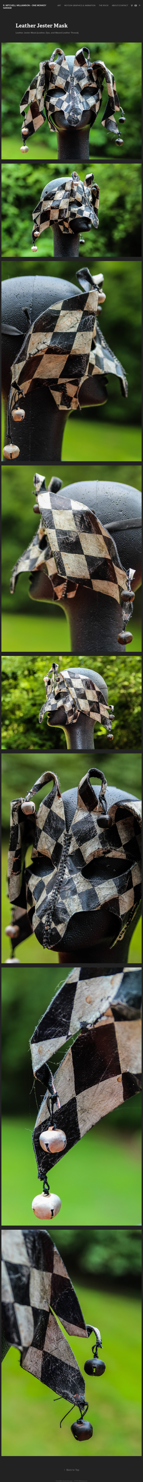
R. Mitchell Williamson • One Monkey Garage (25, 6)
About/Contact (120, 5)
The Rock (104, 5)
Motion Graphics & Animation (79, 5)
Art (59, 5)
